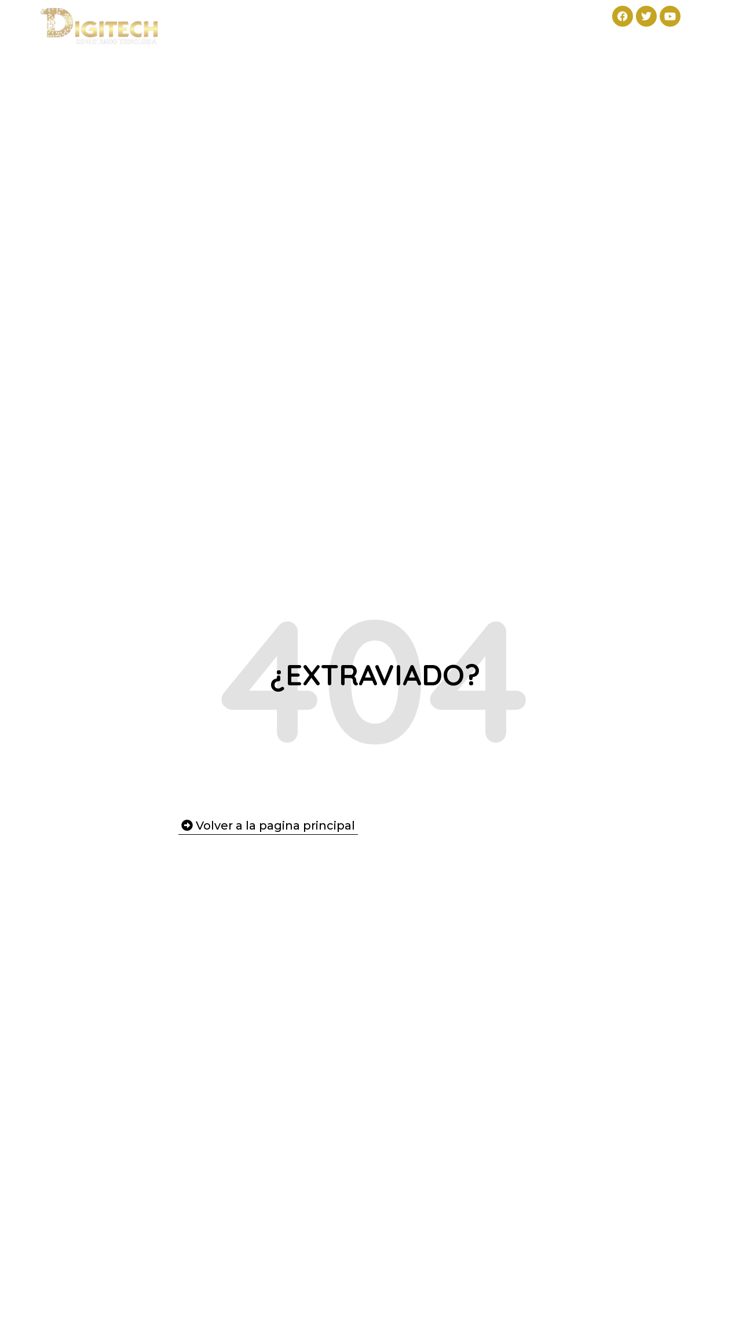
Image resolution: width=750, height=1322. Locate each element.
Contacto (522, 19)
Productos (284, 19)
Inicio (212, 19)
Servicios (371, 19)
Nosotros (449, 19)
